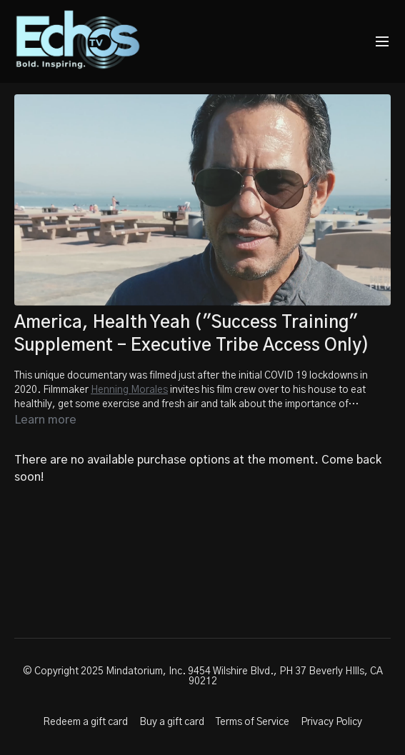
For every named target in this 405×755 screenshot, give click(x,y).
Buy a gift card (171, 722)
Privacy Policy (331, 722)
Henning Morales (129, 390)
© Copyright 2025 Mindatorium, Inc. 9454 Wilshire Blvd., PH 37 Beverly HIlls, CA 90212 (203, 676)
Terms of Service (252, 722)
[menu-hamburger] (382, 42)
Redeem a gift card (85, 722)
